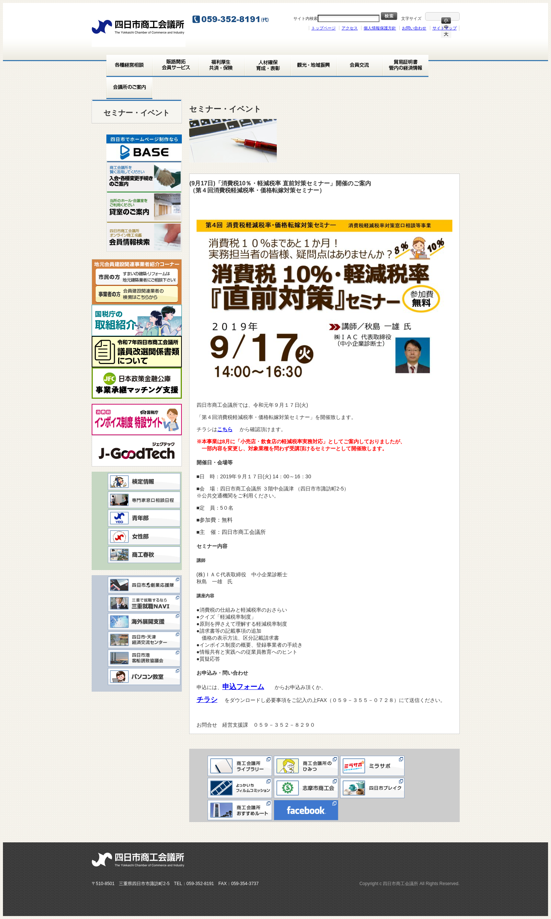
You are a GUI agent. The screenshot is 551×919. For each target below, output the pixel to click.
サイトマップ (444, 28)
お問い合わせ (414, 28)
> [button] (172, 145)
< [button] (115, 145)
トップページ (323, 28)
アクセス (350, 28)
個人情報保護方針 (380, 28)
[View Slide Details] (144, 147)
